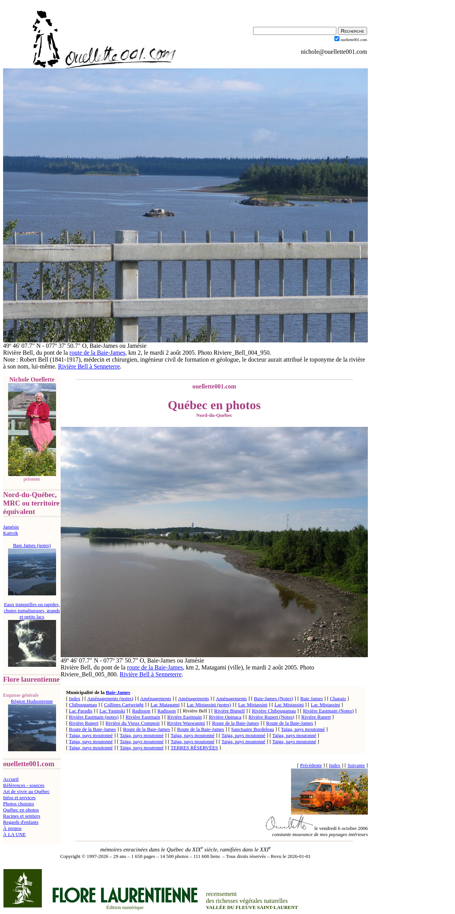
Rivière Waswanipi (186, 723)
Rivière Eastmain (143, 717)
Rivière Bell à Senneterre (89, 366)
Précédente (311, 765)
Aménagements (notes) (110, 698)
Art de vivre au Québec (26, 791)
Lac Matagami (165, 704)
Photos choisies (18, 804)
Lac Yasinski (112, 711)
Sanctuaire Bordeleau (252, 729)
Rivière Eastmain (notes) (94, 717)
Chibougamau (83, 704)
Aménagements (155, 698)
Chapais (338, 698)
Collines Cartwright (124, 704)
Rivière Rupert (316, 717)
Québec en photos (21, 810)
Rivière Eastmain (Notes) (328, 711)
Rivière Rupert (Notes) (271, 717)
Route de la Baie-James (235, 723)
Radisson (141, 711)
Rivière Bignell (229, 711)
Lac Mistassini (252, 704)
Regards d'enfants (20, 822)
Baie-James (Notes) (273, 698)
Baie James (311, 698)
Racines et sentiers (21, 816)
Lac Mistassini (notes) (209, 704)
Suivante (356, 765)
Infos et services (19, 797)
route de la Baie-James (97, 352)
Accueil (10, 779)
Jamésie (11, 527)
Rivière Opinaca (225, 717)
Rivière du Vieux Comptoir (133, 723)
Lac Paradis (81, 711)
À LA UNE (14, 834)
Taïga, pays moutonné (303, 729)
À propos (12, 828)
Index (75, 698)
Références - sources (24, 785)
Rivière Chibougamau (274, 711)
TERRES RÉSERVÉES (194, 747)
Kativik (10, 533)
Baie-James (118, 692)
